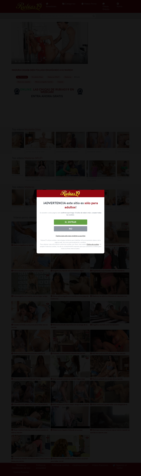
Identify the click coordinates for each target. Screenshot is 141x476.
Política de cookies (93, 244)
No (70, 228)
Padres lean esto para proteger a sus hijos (70, 236)
